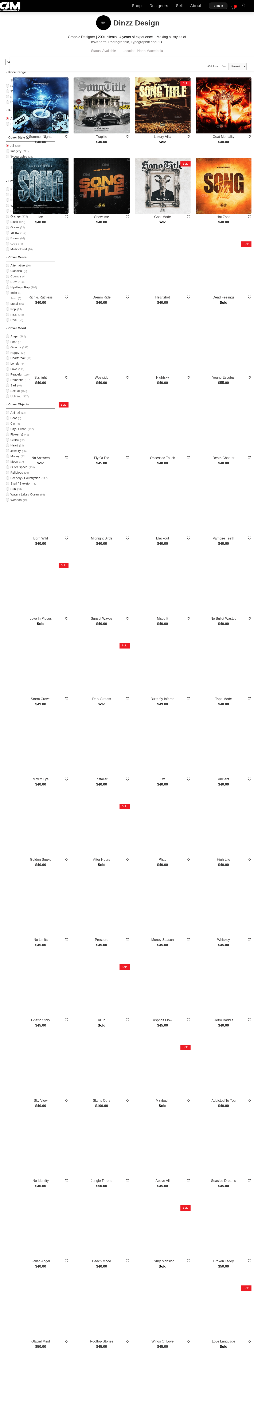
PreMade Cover (21, 129)
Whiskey (229, 799)
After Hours (131, 732)
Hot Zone (230, 193)
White (14, 210)
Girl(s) (14, 445)
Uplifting (15, 401)
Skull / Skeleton (20, 488)
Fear (13, 347)
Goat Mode (180, 193)
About (198, 6)
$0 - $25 (16, 85)
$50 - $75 (16, 96)
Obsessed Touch (180, 395)
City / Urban (18, 434)
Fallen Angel (82, 1068)
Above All (180, 1001)
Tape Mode (229, 597)
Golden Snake (82, 732)
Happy (14, 358)
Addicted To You (230, 934)
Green (14, 232)
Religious (16, 477)
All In (131, 866)
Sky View (82, 934)
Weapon (16, 505)
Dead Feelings (229, 260)
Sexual (15, 396)
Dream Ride (131, 260)
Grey (13, 249)
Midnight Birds (131, 462)
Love (13, 374)
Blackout (180, 462)
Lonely (14, 368)
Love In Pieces (82, 530)
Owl (180, 664)
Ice (82, 193)
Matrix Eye (82, 664)
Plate (180, 732)
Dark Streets (131, 597)
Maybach (180, 934)
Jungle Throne (131, 1001)
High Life (229, 732)
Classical (16, 276)
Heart (14, 450)
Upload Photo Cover (24, 134)
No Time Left (131, 1203)
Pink (13, 199)
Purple (14, 205)
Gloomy (15, 352)
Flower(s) (16, 439)
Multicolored (18, 254)
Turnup (180, 1270)
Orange (15, 221)
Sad (13, 390)
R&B (13, 319)
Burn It (131, 1270)
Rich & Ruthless (82, 260)
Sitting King (229, 1203)
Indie (13, 298)
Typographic (18, 161)
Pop (13, 314)
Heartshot (180, 260)
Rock (13, 325)
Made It (180, 530)
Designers (161, 6)
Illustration (17, 172)
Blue (13, 216)
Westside (131, 328)
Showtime (131, 193)
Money (14, 461)
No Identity (82, 1001)
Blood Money (229, 1270)
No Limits (82, 799)
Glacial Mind (82, 1136)
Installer (131, 664)
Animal (15, 418)
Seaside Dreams (229, 1001)
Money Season (180, 799)
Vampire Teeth (229, 462)
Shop (139, 6)
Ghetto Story (82, 866)
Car (12, 428)
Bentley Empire (180, 1203)
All (12, 123)
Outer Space (18, 472)
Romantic (16, 385)
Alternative (17, 270)
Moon (14, 467)
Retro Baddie (229, 866)
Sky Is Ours (131, 934)
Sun (13, 494)
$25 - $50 (16, 91)
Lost (82, 1203)
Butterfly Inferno (180, 597)
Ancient (229, 664)
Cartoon (15, 167)
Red (13, 194)
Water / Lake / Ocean (24, 499)
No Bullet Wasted (229, 530)
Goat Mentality (229, 126)
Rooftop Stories (131, 1136)
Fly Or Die (131, 395)
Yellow (14, 238)
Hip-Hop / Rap (20, 292)
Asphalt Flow (180, 866)
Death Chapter (230, 395)
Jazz (13, 303)
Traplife (131, 126)
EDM (13, 287)
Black (14, 227)
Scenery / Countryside (25, 483)
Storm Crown (82, 597)
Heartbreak (17, 363)
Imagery (15, 156)
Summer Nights (82, 126)
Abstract (16, 178)
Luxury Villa (180, 126)
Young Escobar (229, 328)
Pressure (131, 799)
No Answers (82, 395)
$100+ (14, 107)
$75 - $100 (17, 102)
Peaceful (16, 379)
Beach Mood (131, 1068)
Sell (181, 6)
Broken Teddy (229, 1068)
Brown (14, 243)
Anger (14, 341)
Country (15, 281)
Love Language (229, 1136)
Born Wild (82, 462)
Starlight (82, 328)
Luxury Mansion (180, 1068)
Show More (156, 1293)
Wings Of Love (180, 1136)
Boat (13, 423)
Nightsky (180, 328)
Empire (82, 1270)
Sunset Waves (131, 530)
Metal (14, 308)
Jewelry (15, 456)
